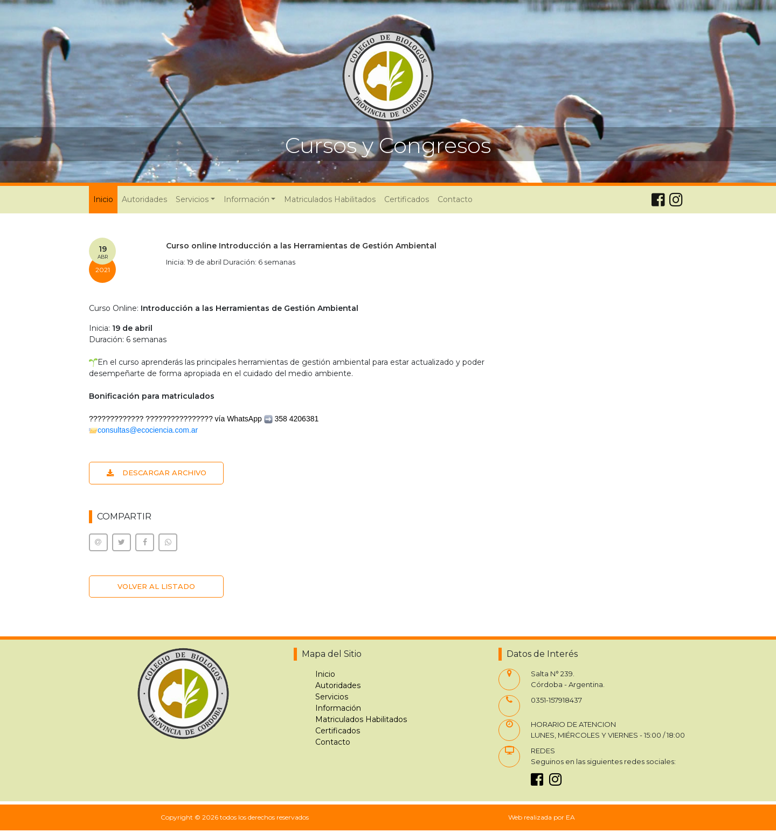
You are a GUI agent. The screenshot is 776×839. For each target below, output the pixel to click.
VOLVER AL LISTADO (156, 586)
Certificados (406, 199)
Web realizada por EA (541, 817)
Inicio (105, 198)
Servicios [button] (192, 199)
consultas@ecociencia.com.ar (148, 430)
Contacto (455, 199)
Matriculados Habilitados (330, 199)
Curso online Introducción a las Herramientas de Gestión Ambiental (301, 246)
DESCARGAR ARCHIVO (156, 472)
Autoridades (144, 199)
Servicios (331, 697)
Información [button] (246, 199)
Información (338, 708)
